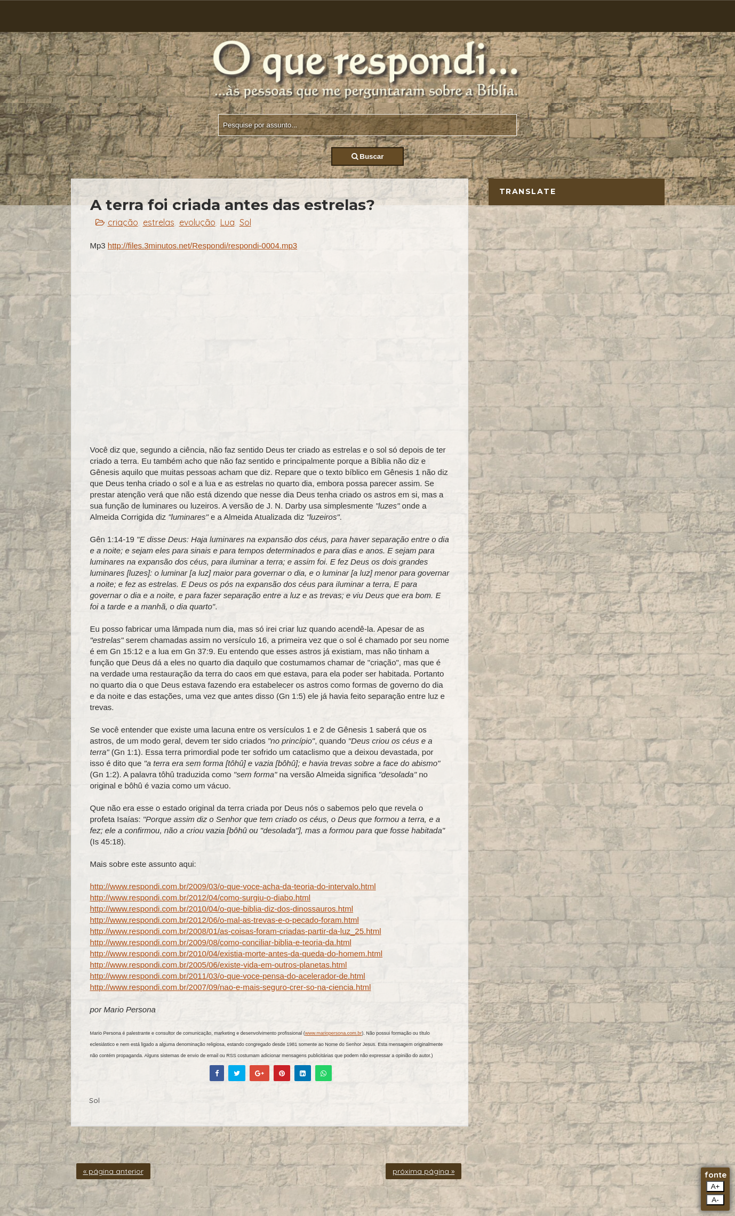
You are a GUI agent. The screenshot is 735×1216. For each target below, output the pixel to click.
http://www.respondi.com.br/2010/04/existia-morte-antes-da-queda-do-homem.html (236, 953)
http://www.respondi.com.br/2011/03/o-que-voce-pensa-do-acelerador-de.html (227, 975)
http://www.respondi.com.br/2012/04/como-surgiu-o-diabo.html (200, 897)
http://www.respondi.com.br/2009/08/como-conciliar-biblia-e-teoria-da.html (220, 942)
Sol (245, 222)
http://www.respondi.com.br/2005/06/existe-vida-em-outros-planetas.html (218, 964)
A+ (715, 1186)
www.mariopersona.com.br (333, 1033)
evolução (197, 222)
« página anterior (113, 1171)
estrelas (158, 222)
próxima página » (423, 1171)
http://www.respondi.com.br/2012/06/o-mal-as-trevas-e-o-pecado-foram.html (224, 919)
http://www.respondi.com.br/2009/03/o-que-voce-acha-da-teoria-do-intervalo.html (233, 886)
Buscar (367, 156)
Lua (227, 222)
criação (123, 222)
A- (715, 1200)
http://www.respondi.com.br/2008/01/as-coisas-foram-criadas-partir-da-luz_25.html (235, 931)
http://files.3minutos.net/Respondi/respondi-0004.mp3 (202, 245)
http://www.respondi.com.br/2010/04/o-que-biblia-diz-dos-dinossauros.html (222, 908)
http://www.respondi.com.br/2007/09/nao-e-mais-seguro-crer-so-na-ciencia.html (230, 987)
